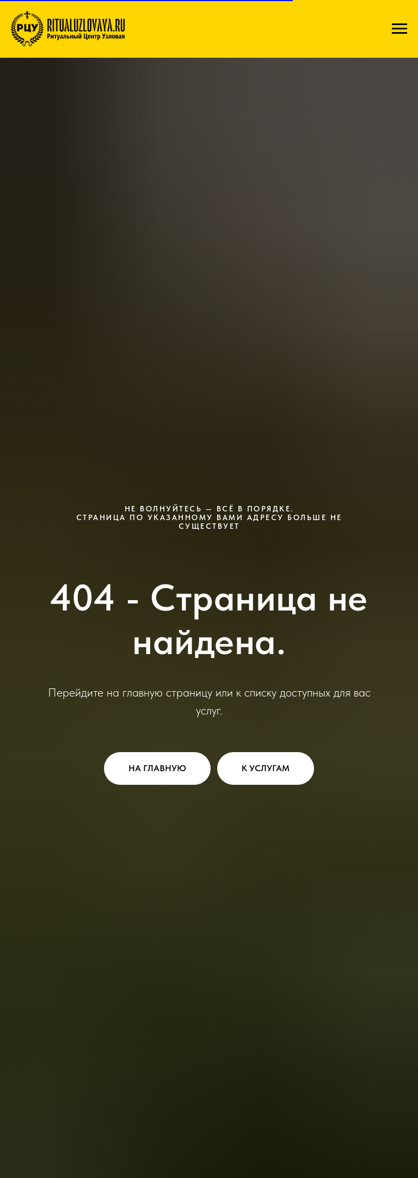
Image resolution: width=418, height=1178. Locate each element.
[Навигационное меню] (399, 28)
